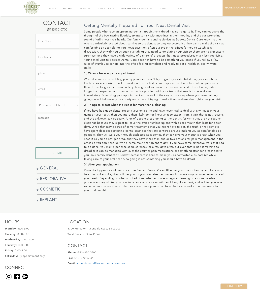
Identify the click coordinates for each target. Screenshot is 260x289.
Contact (179, 8)
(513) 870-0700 (86, 252)
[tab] (58, 168)
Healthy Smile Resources (136, 8)
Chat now (234, 286)
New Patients (106, 8)
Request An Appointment (241, 7)
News (163, 8)
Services (85, 8)
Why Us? (67, 8)
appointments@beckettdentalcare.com (100, 263)
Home (52, 8)
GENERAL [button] (49, 168)
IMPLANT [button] (49, 200)
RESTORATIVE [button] (53, 179)
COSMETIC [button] (50, 189)
